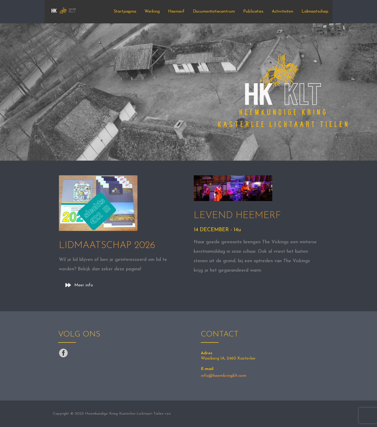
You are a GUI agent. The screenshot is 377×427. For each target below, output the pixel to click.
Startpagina (125, 11)
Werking (152, 11)
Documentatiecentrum (214, 11)
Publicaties (253, 11)
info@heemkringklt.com (223, 376)
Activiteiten (282, 11)
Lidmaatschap (315, 11)
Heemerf (176, 11)
